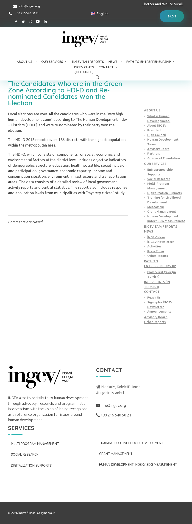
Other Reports (157, 256)
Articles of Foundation (163, 158)
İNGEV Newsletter (160, 242)
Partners (153, 153)
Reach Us (154, 297)
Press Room (155, 251)
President (154, 130)
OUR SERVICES (155, 164)
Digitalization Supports (164, 193)
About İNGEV (156, 125)
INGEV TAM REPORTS (160, 226)
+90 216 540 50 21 (27, 13)
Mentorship (155, 207)
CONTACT (152, 292)
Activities (154, 246)
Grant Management (161, 211)
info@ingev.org (29, 6)
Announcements (159, 311)
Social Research (158, 179)
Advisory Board (158, 149)
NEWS (148, 231)
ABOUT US (152, 110)
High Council (156, 135)
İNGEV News (156, 237)
